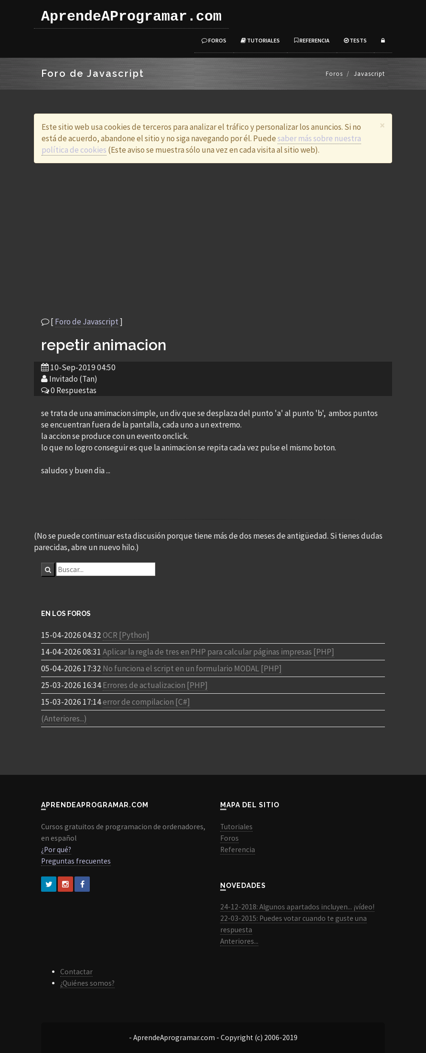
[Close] (382, 125)
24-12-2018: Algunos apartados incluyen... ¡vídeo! (297, 906)
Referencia (312, 40)
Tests (355, 40)
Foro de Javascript (86, 321)
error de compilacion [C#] (146, 702)
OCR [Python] (126, 635)
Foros (214, 40)
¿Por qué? (56, 849)
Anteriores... (239, 941)
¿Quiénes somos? (87, 983)
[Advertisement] (213, 239)
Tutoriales (260, 40)
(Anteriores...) (64, 718)
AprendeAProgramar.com (131, 17)
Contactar (76, 971)
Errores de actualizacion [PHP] (155, 685)
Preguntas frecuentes (76, 860)
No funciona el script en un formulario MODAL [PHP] (192, 668)
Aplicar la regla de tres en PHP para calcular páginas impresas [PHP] (218, 651)
